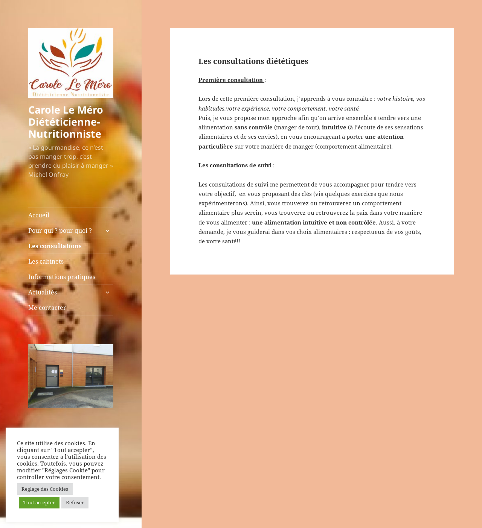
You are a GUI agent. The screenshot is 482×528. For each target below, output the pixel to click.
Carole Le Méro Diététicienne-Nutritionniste (65, 122)
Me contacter (47, 307)
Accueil (38, 215)
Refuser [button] (75, 502)
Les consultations (55, 246)
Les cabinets (46, 261)
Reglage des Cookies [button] (44, 489)
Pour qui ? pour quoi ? (60, 230)
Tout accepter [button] (39, 502)
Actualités (42, 292)
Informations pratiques (61, 277)
